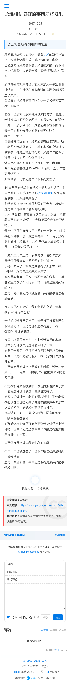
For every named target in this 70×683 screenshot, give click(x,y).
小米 (46, 54)
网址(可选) (12, 579)
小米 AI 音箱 (45, 193)
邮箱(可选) (12, 571)
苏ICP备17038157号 (35, 661)
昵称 (10, 564)
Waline (57, 650)
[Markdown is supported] (9, 617)
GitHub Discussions (28, 551)
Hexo (17, 671)
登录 (45, 617)
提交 (58, 617)
